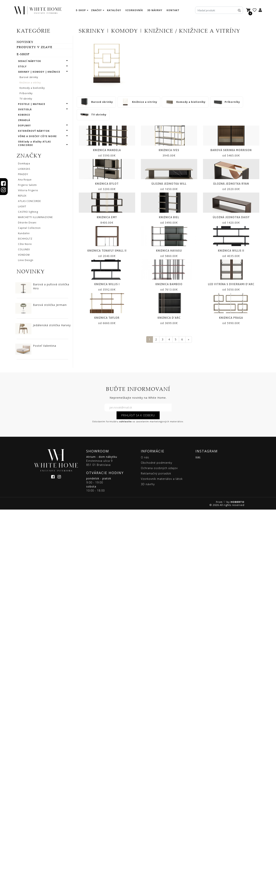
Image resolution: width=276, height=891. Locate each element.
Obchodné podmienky (156, 844)
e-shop (81, 10)
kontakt (173, 10)
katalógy (114, 10)
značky (96, 10)
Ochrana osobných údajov (159, 849)
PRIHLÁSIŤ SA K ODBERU (138, 797)
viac (198, 838)
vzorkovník (134, 10)
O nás (145, 839)
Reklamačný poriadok (156, 855)
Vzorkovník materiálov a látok (162, 860)
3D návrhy (154, 10)
